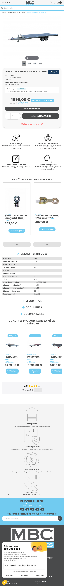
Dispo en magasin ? (32, 109)
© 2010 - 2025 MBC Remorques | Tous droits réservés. (32, 581)
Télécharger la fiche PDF (32, 124)
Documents (32, 307)
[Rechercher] (32, 8)
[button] (16, 231)
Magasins (48, 544)
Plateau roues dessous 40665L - (34, 357)
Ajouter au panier (40, 116)
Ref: (6, 75)
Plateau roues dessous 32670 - (56, 357)
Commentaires (32, 314)
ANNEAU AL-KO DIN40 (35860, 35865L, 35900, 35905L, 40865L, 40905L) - (47, 217)
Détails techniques (31, 254)
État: (6, 79)
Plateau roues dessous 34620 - (11, 357)
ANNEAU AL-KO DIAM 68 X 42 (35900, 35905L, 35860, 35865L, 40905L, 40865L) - (16, 218)
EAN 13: (7, 77)
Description (32, 301)
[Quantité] (13, 116)
